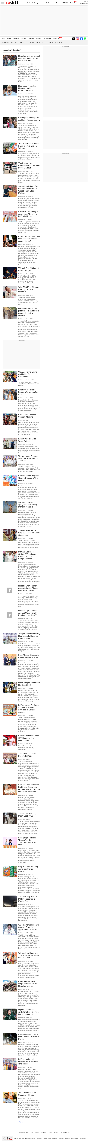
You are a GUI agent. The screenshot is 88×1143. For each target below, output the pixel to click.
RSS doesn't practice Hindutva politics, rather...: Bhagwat (27, 88)
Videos (56, 1132)
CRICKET (31, 38)
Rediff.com (21, 1138)
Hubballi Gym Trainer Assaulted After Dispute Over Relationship (28, 588)
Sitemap (54, 1138)
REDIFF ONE (56, 38)
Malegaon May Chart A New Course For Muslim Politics (28, 1036)
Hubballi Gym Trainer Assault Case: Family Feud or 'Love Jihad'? (27, 613)
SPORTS (38, 38)
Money (36, 3)
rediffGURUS (64, 3)
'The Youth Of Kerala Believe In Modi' (27, 755)
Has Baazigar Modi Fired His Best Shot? (29, 684)
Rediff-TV (72, 3)
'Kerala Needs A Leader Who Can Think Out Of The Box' (28, 458)
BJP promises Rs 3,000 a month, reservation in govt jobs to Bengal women (28, 708)
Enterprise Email (44, 3)
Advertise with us (30, 1138)
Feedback (61, 1138)
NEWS (9, 38)
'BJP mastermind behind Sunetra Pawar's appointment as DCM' (28, 927)
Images (22, 42)
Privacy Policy (47, 1138)
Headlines (5, 42)
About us (67, 1138)
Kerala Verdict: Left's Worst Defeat (27, 440)
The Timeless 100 (65, 1132)
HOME (3, 38)
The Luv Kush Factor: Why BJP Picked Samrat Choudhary (29, 532)
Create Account (84, 3)
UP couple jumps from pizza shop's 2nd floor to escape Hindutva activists (28, 312)
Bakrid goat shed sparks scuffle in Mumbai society (29, 119)
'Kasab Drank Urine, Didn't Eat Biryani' (27, 815)
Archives (58, 42)
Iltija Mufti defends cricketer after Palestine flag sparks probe (28, 1012)
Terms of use (74, 1138)
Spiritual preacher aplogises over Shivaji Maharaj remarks (27, 504)
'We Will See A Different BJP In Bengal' (28, 269)
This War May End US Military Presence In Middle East (27, 899)
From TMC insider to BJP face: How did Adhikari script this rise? (29, 238)
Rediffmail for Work (23, 1132)
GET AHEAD (47, 38)
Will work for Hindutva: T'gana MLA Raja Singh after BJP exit (28, 955)
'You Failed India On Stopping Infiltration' (27, 1094)
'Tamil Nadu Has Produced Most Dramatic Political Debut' (29, 165)
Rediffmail (30, 3)
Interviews (40, 42)
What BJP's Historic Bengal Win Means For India (28, 392)
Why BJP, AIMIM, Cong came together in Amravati (28, 869)
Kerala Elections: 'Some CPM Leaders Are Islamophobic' (28, 738)
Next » (21, 1122)
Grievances (82, 1138)
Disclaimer (39, 1138)
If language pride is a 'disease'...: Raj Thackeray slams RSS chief (28, 841)
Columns (30, 42)
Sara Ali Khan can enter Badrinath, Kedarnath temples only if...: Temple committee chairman (29, 788)
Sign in (86, 1)
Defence (14, 42)
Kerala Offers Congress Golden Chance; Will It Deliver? (28, 478)
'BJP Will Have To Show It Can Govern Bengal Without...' (28, 146)
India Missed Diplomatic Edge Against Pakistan (28, 656)
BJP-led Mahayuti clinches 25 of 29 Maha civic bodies (28, 1061)
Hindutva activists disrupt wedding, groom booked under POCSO (29, 58)
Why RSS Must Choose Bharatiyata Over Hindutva (28, 289)
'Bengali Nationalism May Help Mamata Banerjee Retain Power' (29, 636)
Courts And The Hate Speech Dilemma (27, 416)
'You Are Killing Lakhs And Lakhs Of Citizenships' (27, 374)
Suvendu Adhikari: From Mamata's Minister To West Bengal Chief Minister (28, 189)
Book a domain (35, 1132)
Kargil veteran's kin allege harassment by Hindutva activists (27, 983)
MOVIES (24, 38)
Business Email (55, 3)
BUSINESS (16, 38)
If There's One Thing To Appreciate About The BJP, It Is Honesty (28, 214)
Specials (49, 42)
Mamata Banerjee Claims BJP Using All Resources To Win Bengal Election (27, 555)
